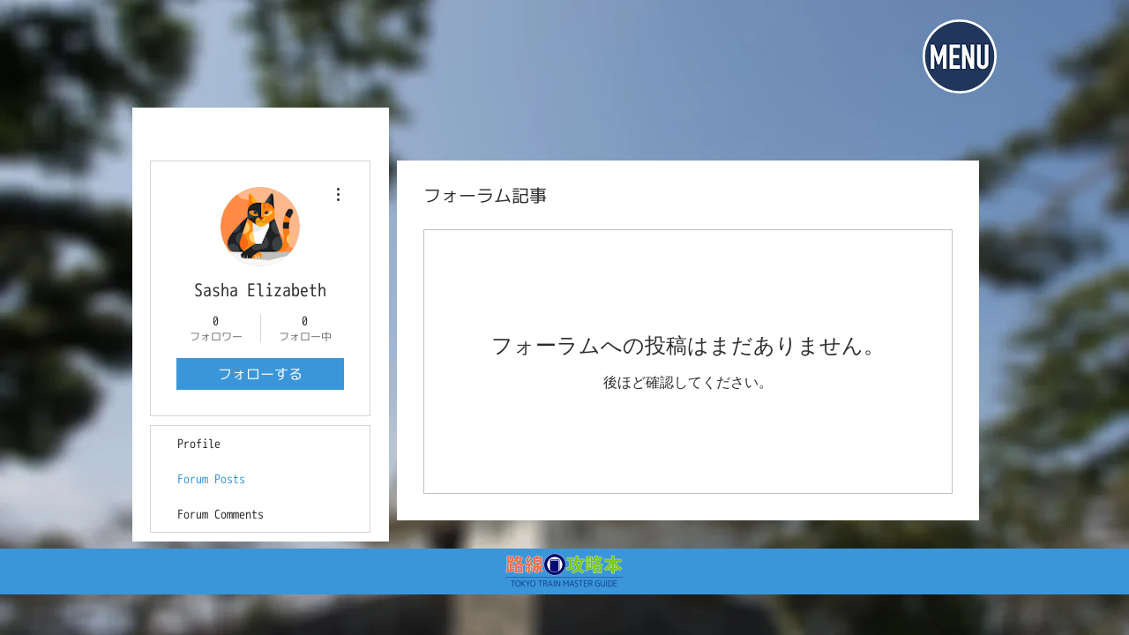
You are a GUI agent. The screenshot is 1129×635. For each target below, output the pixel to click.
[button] (960, 56)
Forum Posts (211, 478)
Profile (199, 443)
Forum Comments (220, 513)
